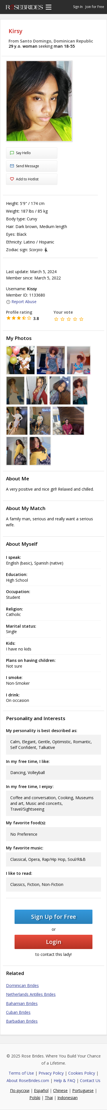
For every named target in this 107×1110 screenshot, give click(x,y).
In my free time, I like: (28, 761)
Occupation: (18, 591)
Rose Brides (24, 8)
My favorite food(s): (26, 822)
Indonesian (67, 1097)
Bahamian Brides (22, 1003)
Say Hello (20, 153)
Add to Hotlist (24, 179)
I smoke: (14, 677)
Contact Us (90, 1080)
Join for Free (94, 6)
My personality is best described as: (41, 730)
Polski (34, 1097)
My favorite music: (24, 848)
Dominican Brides (22, 985)
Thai (49, 1097)
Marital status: (21, 626)
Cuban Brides (18, 1012)
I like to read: (19, 873)
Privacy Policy (51, 1073)
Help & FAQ (64, 1080)
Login (53, 942)
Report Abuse (21, 301)
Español (41, 1090)
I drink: (13, 695)
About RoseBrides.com (28, 1080)
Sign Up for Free (53, 916)
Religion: (14, 609)
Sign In (78, 6)
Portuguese (83, 1090)
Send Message (24, 166)
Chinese (60, 1090)
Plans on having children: (31, 660)
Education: (16, 574)
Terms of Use (21, 1073)
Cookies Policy (81, 1073)
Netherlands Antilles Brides (31, 994)
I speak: (13, 557)
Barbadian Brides (22, 1021)
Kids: (10, 643)
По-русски (19, 1090)
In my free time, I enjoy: (30, 786)
